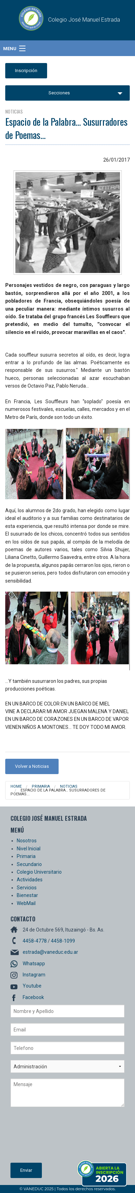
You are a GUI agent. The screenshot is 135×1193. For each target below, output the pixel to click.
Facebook (33, 997)
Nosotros (27, 840)
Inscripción (26, 70)
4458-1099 (63, 941)
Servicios (27, 887)
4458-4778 (35, 941)
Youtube (32, 986)
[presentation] (39, 1138)
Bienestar (27, 895)
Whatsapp (34, 963)
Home (16, 786)
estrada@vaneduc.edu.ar (50, 952)
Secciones (59, 92)
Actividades (30, 879)
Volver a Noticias (32, 766)
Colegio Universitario (39, 872)
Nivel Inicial (28, 848)
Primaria (41, 786)
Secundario (29, 864)
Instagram (34, 974)
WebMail (26, 903)
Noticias (68, 786)
